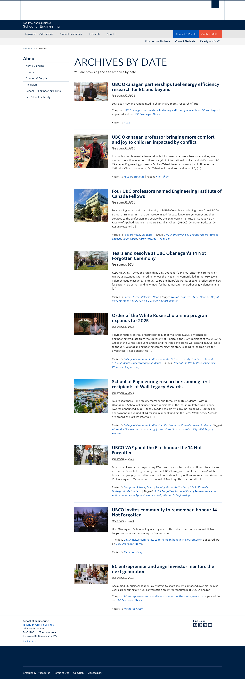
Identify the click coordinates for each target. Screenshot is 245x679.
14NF (196, 297)
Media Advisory (133, 552)
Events (128, 297)
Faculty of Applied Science (38, 624)
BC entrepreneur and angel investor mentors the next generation (163, 596)
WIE (158, 495)
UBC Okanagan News (147, 114)
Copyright (78, 672)
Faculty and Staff (209, 41)
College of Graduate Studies (140, 359)
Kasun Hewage (148, 238)
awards (134, 429)
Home (26, 48)
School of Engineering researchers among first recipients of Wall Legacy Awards (161, 384)
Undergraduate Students (146, 363)
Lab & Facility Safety (38, 97)
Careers (31, 72)
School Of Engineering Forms (43, 91)
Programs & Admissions (39, 34)
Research (94, 34)
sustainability (189, 429)
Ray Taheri (162, 176)
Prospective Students (157, 41)
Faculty (128, 176)
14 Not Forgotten (181, 297)
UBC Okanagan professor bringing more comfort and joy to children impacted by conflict (163, 140)
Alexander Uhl (120, 429)
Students (139, 176)
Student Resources (71, 34)
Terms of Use (61, 672)
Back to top (31, 641)
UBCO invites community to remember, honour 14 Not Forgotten (163, 539)
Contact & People (186, 34)
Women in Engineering (125, 367)
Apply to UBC (209, 34)
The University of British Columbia (30, 10)
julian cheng (130, 238)
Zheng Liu (164, 238)
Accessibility (95, 672)
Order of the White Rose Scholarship (194, 363)
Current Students (185, 41)
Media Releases (142, 297)
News (127, 122)
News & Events (35, 65)
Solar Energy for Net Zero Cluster (160, 429)
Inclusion (31, 84)
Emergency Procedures (36, 672)
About (110, 34)
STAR (115, 363)
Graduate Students (203, 359)
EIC (187, 234)
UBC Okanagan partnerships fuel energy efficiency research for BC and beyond (165, 87)
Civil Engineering (174, 234)
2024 (33, 48)
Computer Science (169, 359)
